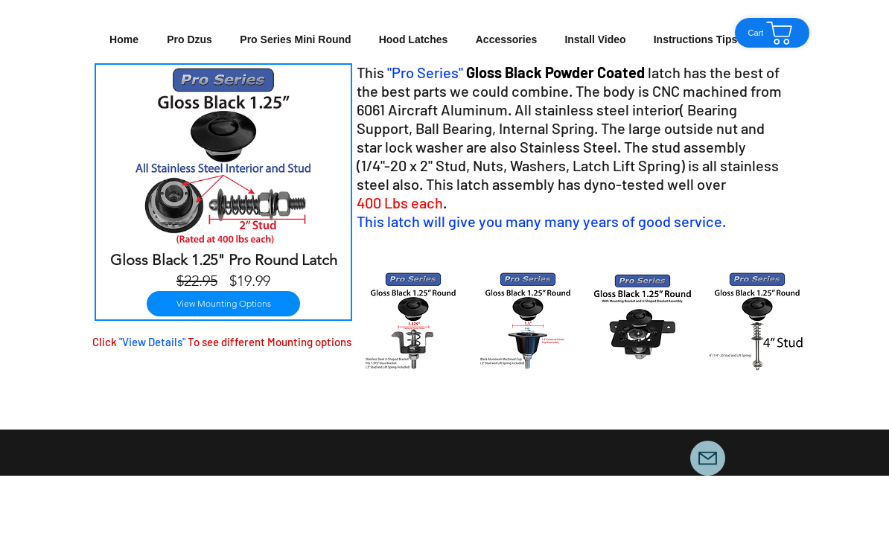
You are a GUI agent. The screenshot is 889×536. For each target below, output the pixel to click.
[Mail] (707, 458)
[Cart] (772, 33)
